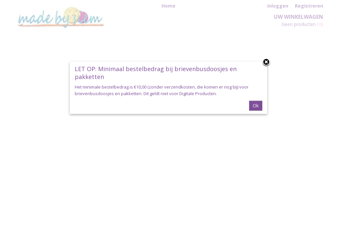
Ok (256, 105)
